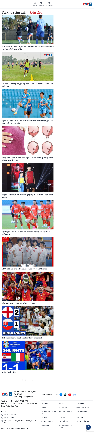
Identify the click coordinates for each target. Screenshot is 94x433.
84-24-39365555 (10, 415)
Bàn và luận (63, 407)
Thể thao (44, 417)
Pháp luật (62, 417)
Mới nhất (62, 403)
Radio (35, 4)
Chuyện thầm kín (82, 421)
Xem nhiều (80, 403)
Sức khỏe (79, 417)
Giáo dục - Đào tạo (65, 411)
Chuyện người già (47, 421)
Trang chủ (44, 403)
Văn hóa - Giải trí (82, 411)
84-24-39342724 (10, 418)
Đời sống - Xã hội (82, 407)
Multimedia (49, 4)
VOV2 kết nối (63, 421)
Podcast (41, 4)
